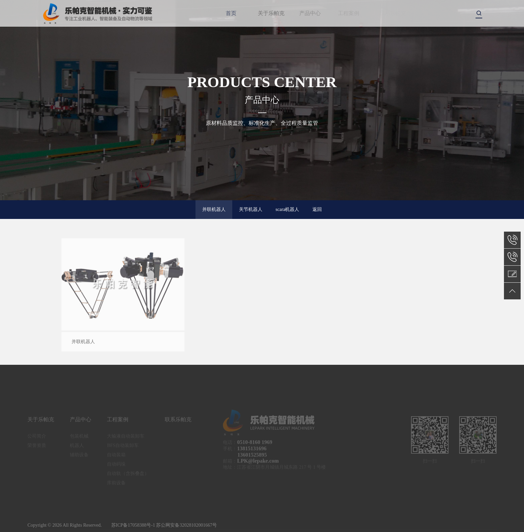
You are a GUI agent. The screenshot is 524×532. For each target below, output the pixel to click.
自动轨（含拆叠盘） (128, 475)
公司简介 (36, 438)
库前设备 (116, 484)
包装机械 (79, 438)
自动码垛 (116, 466)
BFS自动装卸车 (123, 447)
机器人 (77, 447)
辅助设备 (79, 456)
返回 (317, 209)
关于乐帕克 (274, 13)
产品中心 (312, 13)
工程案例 (350, 13)
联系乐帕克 (178, 421)
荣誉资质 (36, 447)
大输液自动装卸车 (125, 438)
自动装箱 (116, 456)
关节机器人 (250, 209)
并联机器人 (214, 209)
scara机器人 (287, 209)
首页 (232, 13)
